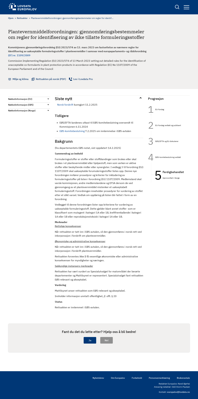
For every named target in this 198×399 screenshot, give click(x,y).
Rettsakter (22, 18)
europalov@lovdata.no (178, 392)
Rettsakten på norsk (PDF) (51, 79)
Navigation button (186, 7)
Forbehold (137, 378)
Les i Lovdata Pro (83, 79)
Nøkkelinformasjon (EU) (20, 99)
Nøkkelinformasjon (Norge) (22, 110)
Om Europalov (118, 378)
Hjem (10, 18)
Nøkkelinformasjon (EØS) (21, 104)
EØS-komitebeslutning (72, 131)
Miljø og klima (21, 79)
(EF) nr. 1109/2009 (19, 55)
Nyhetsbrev (98, 378)
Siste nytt (63, 98)
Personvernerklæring (159, 378)
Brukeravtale (183, 378)
